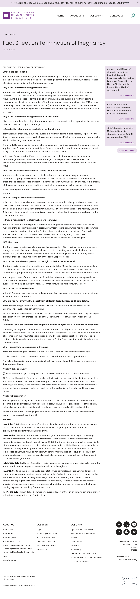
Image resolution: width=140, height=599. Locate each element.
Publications (42, 549)
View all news (127, 150)
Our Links (76, 524)
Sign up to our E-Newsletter (82, 529)
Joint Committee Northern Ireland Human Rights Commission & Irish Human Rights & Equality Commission (19, 548)
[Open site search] (133, 15)
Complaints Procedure (80, 561)
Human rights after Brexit (47, 533)
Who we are (8, 529)
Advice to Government (46, 537)
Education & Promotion (46, 545)
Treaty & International (46, 541)
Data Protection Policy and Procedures (86, 557)
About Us (8, 524)
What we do (8, 533)
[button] (77, 15)
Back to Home (8, 34)
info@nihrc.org (131, 559)
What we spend (9, 537)
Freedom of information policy (83, 553)
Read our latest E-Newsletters (83, 533)
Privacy (74, 537)
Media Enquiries (9, 560)
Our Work (42, 524)
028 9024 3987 (131, 557)
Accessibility (76, 549)
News (5, 556)
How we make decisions (13, 541)
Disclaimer (75, 545)
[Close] (137, 2)
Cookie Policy (76, 541)
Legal (39, 529)
